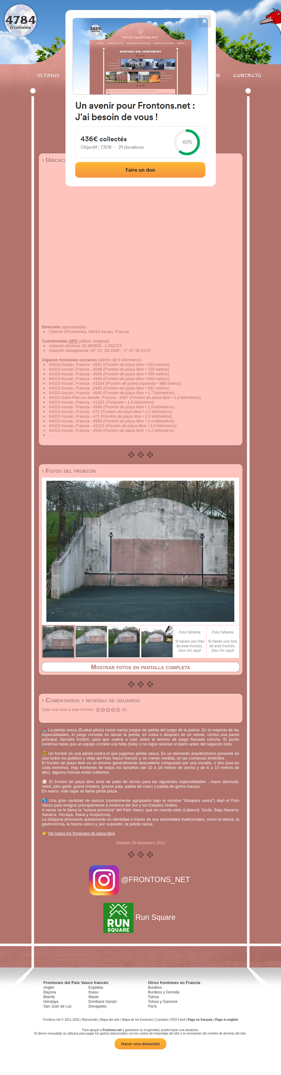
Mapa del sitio (110, 1019)
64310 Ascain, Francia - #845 (75, 392)
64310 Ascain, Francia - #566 (75, 407)
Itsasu (93, 992)
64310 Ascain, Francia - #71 (74, 416)
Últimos (48, 75)
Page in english (226, 1019)
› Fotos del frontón (69, 470)
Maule (93, 997)
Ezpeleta (95, 987)
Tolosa (153, 997)
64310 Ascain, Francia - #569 (75, 374)
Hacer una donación (140, 1043)
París (152, 1006)
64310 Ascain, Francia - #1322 (76, 402)
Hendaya (51, 1001)
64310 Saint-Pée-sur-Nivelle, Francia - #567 (89, 397)
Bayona (50, 992)
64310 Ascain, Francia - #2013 (76, 425)
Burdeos (155, 987)
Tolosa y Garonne (162, 1001)
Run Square (140, 917)
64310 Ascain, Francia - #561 (75, 364)
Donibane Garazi (102, 1001)
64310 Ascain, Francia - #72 (74, 411)
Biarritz (49, 997)
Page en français (200, 1019)
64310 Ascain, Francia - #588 (75, 369)
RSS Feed (178, 1019)
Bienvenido (89, 1019)
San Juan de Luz (58, 1006)
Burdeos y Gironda (163, 992)
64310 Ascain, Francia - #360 (75, 388)
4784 (20, 19)
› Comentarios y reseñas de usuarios (91, 700)
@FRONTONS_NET (140, 879)
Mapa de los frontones (137, 1019)
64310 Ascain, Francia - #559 (75, 430)
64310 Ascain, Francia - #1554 (76, 383)
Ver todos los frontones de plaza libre (81, 833)
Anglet (49, 987)
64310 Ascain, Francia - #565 (75, 421)
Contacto (244, 75)
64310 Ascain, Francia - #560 (75, 378)
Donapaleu (97, 1006)
